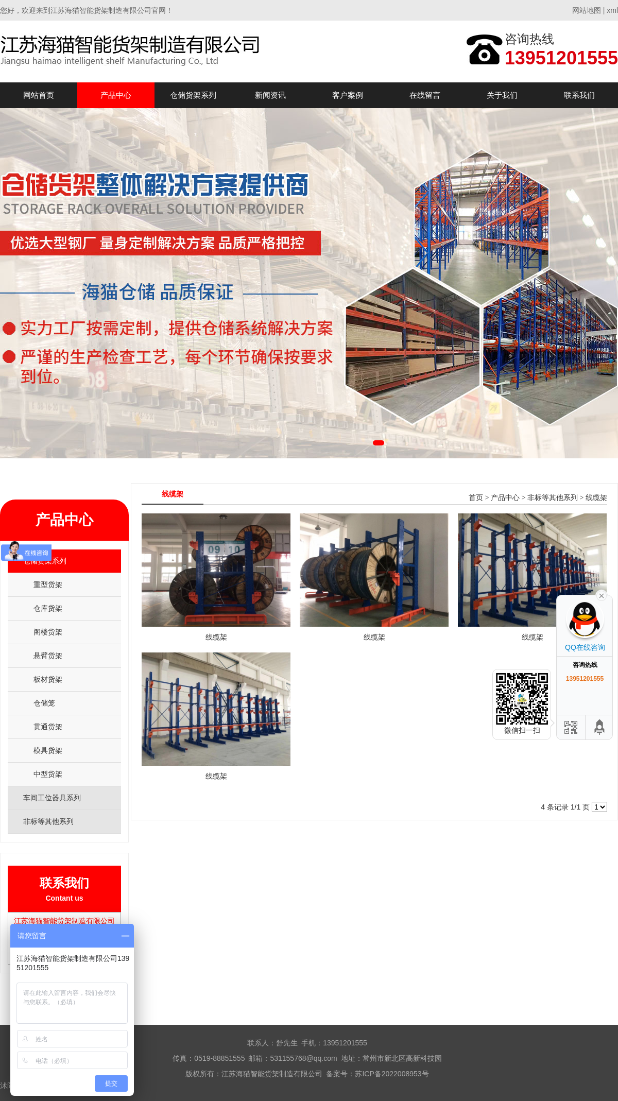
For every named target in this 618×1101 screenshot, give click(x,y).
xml (612, 10)
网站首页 (38, 95)
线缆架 (596, 498)
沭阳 (7, 1085)
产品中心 (115, 95)
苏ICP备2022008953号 (391, 1074)
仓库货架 (47, 608)
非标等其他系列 (552, 498)
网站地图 (586, 10)
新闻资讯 (270, 95)
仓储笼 (44, 703)
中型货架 (47, 774)
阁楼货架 (47, 632)
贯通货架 (47, 726)
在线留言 (424, 95)
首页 (476, 498)
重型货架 (47, 584)
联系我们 (579, 95)
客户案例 (347, 95)
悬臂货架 (47, 655)
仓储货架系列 (193, 95)
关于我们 (502, 95)
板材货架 (47, 679)
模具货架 (47, 750)
